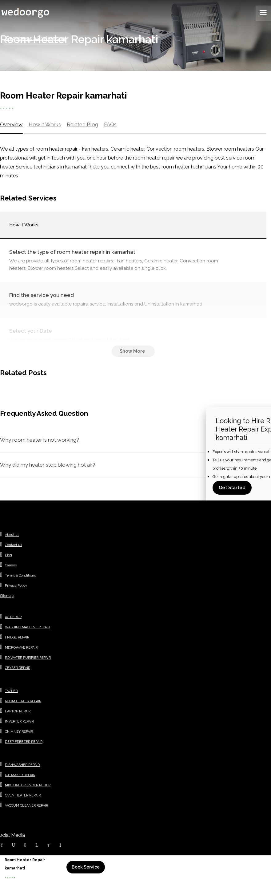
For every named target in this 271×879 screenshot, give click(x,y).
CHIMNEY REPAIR (19, 732)
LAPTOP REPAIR (17, 711)
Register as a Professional (36, 38)
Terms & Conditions (20, 575)
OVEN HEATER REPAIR (23, 795)
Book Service (86, 867)
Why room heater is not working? (39, 440)
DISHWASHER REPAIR (22, 765)
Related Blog (82, 124)
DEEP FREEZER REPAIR (23, 742)
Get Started (232, 487)
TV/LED (11, 691)
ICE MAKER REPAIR (20, 775)
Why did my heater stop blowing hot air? (47, 465)
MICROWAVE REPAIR (21, 648)
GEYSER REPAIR (17, 668)
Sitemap (7, 596)
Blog (8, 555)
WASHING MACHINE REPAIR (27, 627)
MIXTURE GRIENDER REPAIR (27, 785)
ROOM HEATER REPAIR (23, 701)
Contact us (13, 545)
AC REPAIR (13, 617)
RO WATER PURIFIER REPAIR (28, 658)
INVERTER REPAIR (19, 721)
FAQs (110, 124)
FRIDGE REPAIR (17, 637)
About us (12, 535)
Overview (11, 124)
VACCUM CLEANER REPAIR (26, 806)
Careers (11, 565)
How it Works (45, 124)
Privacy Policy (16, 586)
